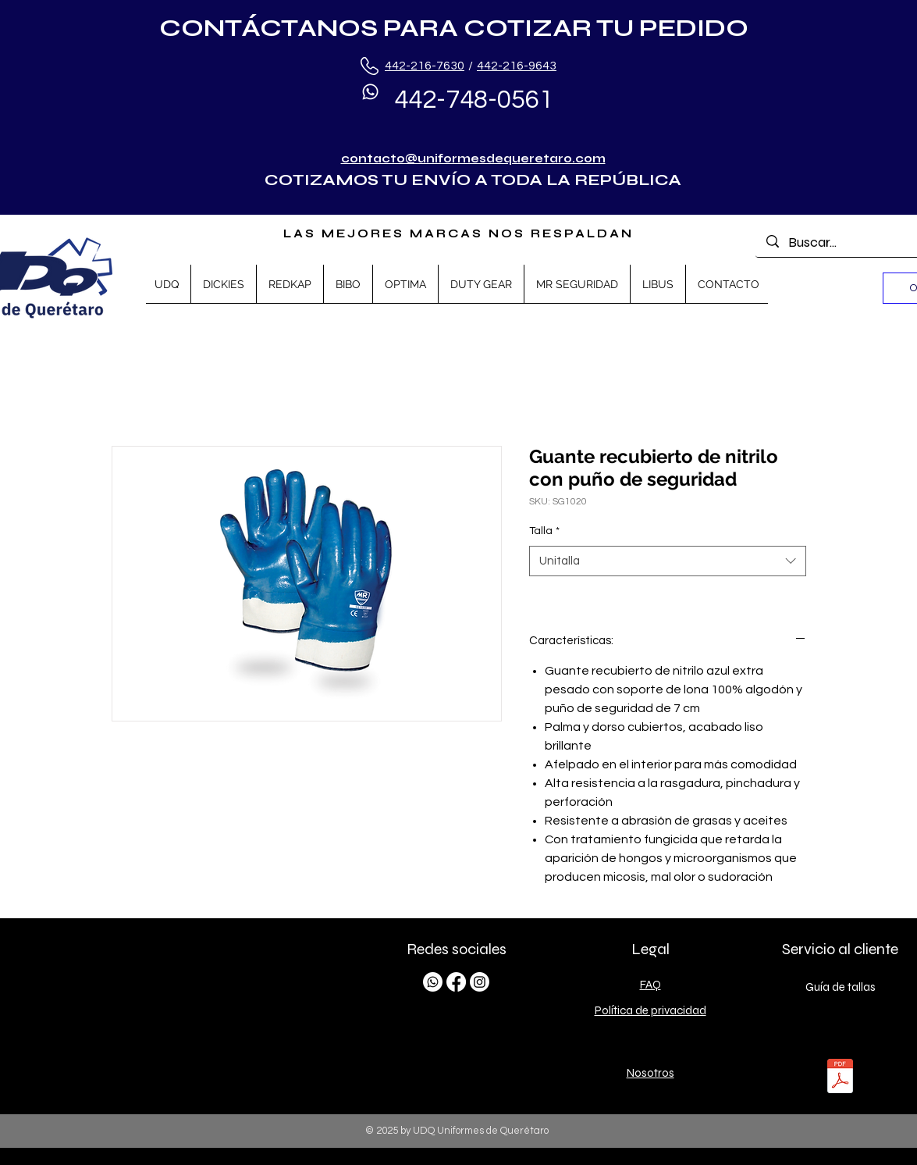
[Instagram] (479, 982)
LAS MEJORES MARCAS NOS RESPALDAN (458, 233)
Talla (544, 530)
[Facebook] (456, 982)
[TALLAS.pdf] (840, 1078)
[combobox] (667, 561)
